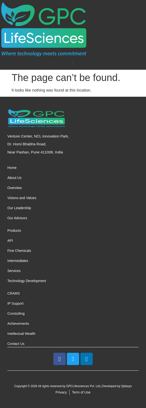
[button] (73, 63)
